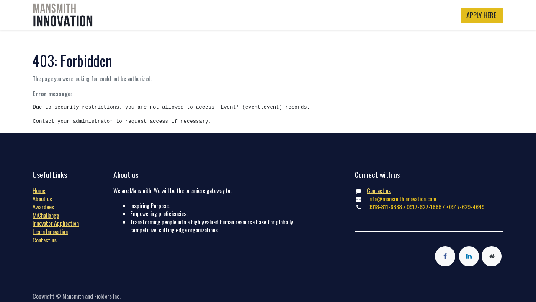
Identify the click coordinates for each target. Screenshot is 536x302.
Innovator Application (56, 223)
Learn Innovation (50, 231)
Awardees (43, 206)
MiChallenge (46, 215)
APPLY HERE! (482, 15)
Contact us (45, 239)
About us (42, 198)
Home (39, 190)
